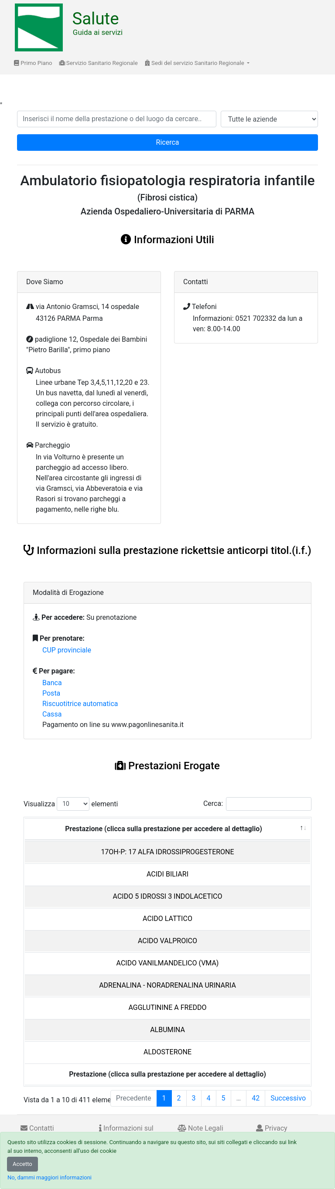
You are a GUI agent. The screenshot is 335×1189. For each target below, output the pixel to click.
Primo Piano (33, 63)
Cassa (52, 714)
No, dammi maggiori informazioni (49, 1177)
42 (256, 1098)
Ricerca (167, 142)
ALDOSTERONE (167, 1052)
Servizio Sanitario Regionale (98, 63)
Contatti (37, 1128)
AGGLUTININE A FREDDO (167, 1007)
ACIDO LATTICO (167, 918)
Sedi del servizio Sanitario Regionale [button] (195, 63)
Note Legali (200, 1128)
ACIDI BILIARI (167, 874)
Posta (51, 693)
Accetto (22, 1164)
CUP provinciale (66, 650)
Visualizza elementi (71, 804)
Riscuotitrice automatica (80, 704)
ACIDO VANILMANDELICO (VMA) (167, 963)
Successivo (288, 1098)
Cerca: (257, 804)
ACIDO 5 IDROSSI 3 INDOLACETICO (167, 896)
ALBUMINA (167, 1030)
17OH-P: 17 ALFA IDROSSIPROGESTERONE (167, 852)
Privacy (271, 1128)
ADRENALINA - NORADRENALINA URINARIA (167, 985)
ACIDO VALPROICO (167, 941)
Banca (52, 683)
